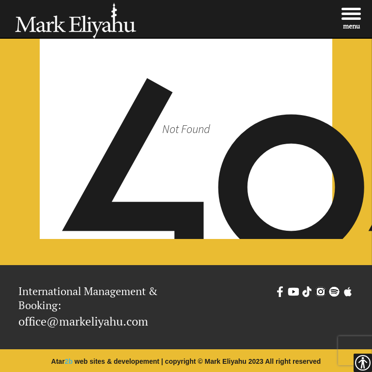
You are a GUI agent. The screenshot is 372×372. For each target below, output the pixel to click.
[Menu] (351, 18)
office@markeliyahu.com (83, 321)
